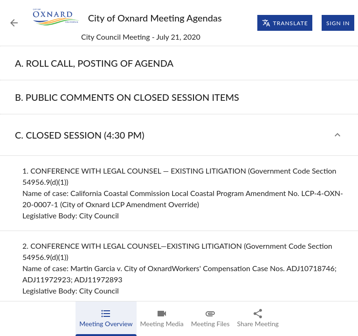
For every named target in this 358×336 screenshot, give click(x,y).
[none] (94, 63)
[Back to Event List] (14, 23)
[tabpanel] (179, 191)
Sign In (338, 23)
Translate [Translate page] (285, 23)
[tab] (106, 318)
